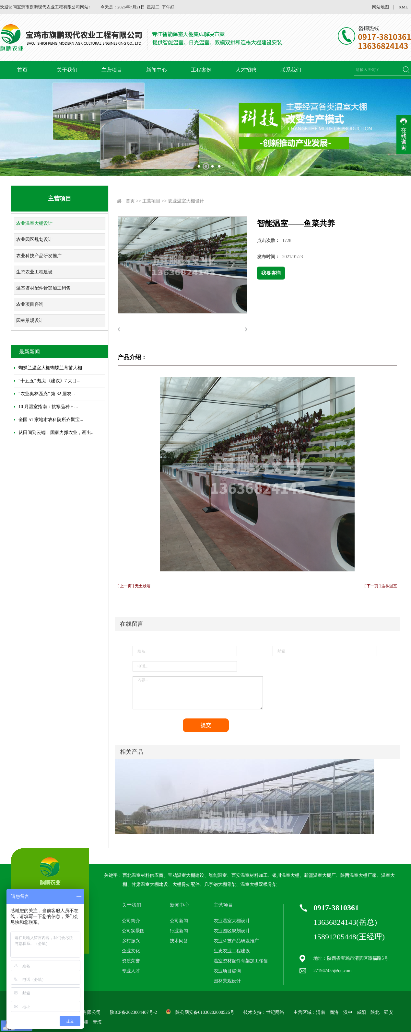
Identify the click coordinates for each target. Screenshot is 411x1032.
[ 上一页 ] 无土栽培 (134, 586)
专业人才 (131, 971)
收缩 (403, 134)
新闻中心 (156, 70)
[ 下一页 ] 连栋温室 (380, 586)
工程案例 (201, 70)
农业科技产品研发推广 (39, 255)
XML (403, 7)
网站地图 (380, 7)
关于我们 (67, 70)
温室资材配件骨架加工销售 (43, 288)
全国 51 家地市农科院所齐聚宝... (50, 419)
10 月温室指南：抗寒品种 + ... (48, 406)
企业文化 (131, 950)
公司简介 (131, 920)
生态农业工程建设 (34, 271)
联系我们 (290, 70)
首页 (22, 70)
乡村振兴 (131, 940)
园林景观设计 (29, 320)
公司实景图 (133, 930)
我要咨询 (271, 273)
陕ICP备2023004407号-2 (133, 1012)
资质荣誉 (131, 960)
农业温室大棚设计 (34, 223)
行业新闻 (179, 930)
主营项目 (111, 70)
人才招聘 (246, 70)
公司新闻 (179, 920)
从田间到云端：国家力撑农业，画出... (56, 432)
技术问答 (179, 940)
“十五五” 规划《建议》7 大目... (49, 380)
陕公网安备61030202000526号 (204, 1012)
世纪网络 (275, 1012)
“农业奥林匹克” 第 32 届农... (46, 393)
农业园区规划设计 (34, 239)
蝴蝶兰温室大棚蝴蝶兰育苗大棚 (50, 367)
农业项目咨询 (29, 304)
